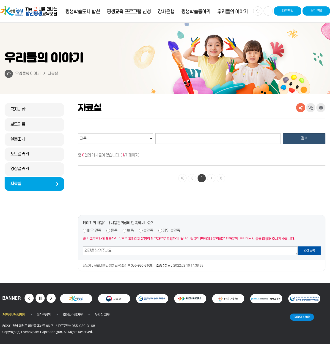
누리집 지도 (102, 315)
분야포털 (316, 11)
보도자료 (17, 124)
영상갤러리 (19, 169)
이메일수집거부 (72, 315)
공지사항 (17, 109)
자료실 (53, 73)
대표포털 (287, 11)
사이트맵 (268, 11)
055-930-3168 (141, 266)
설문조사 (17, 139)
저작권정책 (44, 315)
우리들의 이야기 (28, 73)
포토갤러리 (19, 154)
